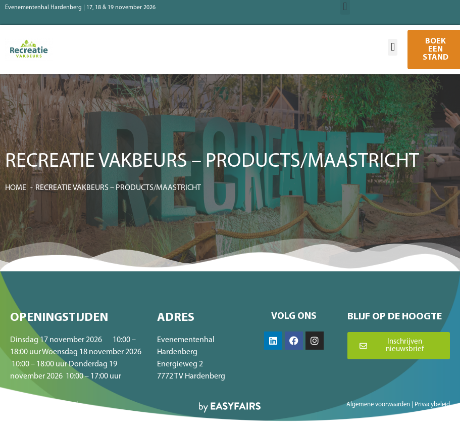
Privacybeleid (432, 404)
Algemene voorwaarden (378, 404)
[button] (392, 47)
